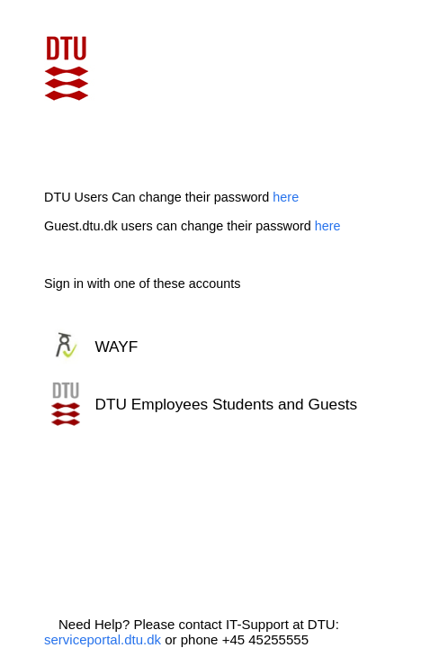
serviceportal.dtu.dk (102, 639)
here (286, 197)
